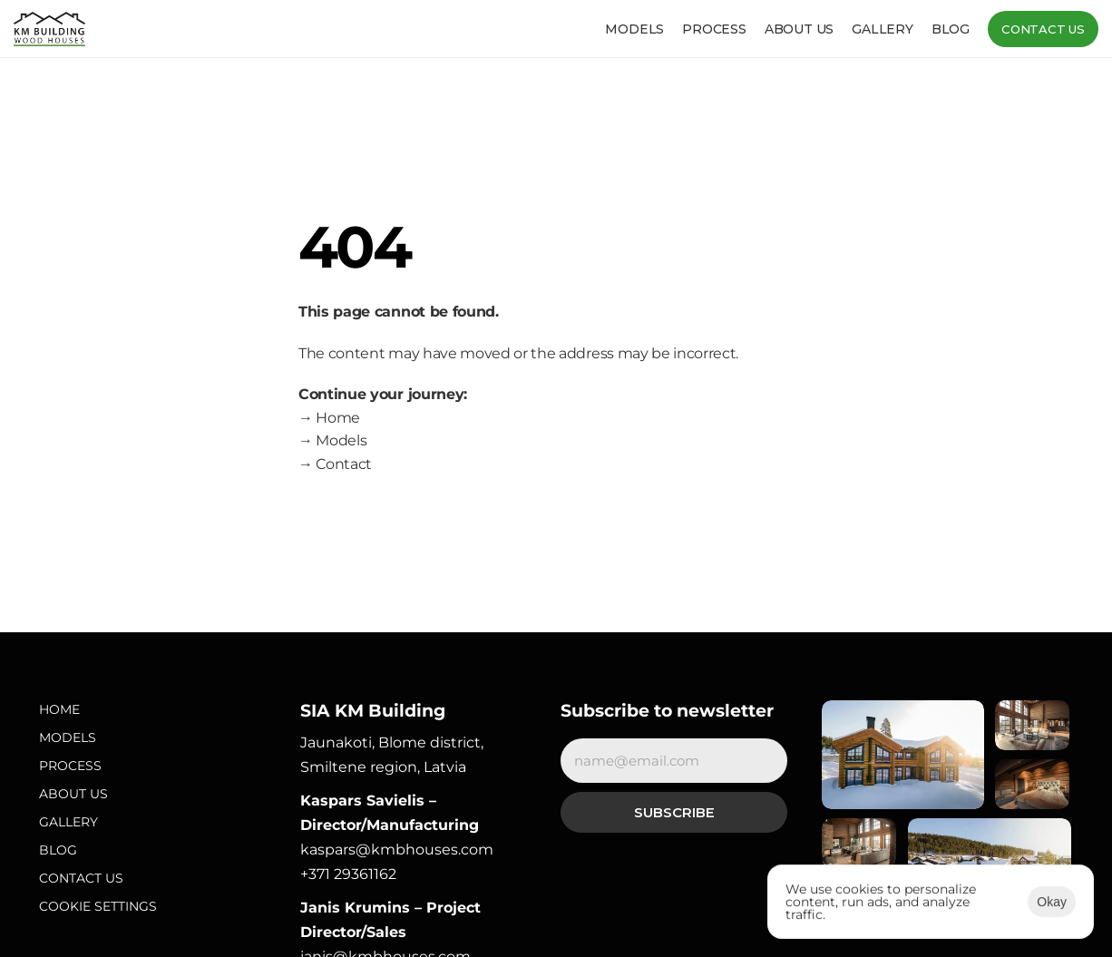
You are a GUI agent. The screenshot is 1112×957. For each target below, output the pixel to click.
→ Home (329, 417)
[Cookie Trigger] (98, 906)
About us (799, 29)
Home (59, 709)
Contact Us (81, 878)
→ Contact (335, 464)
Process (714, 29)
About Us (73, 794)
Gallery (882, 29)
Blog (951, 29)
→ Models (332, 440)
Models (634, 29)
